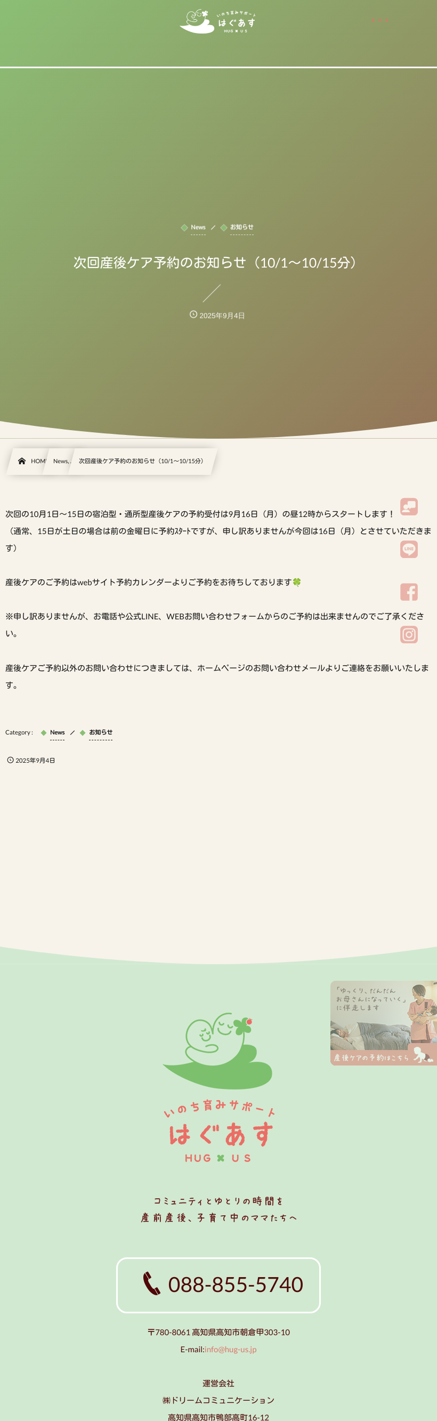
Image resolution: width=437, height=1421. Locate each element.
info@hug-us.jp (231, 1349)
